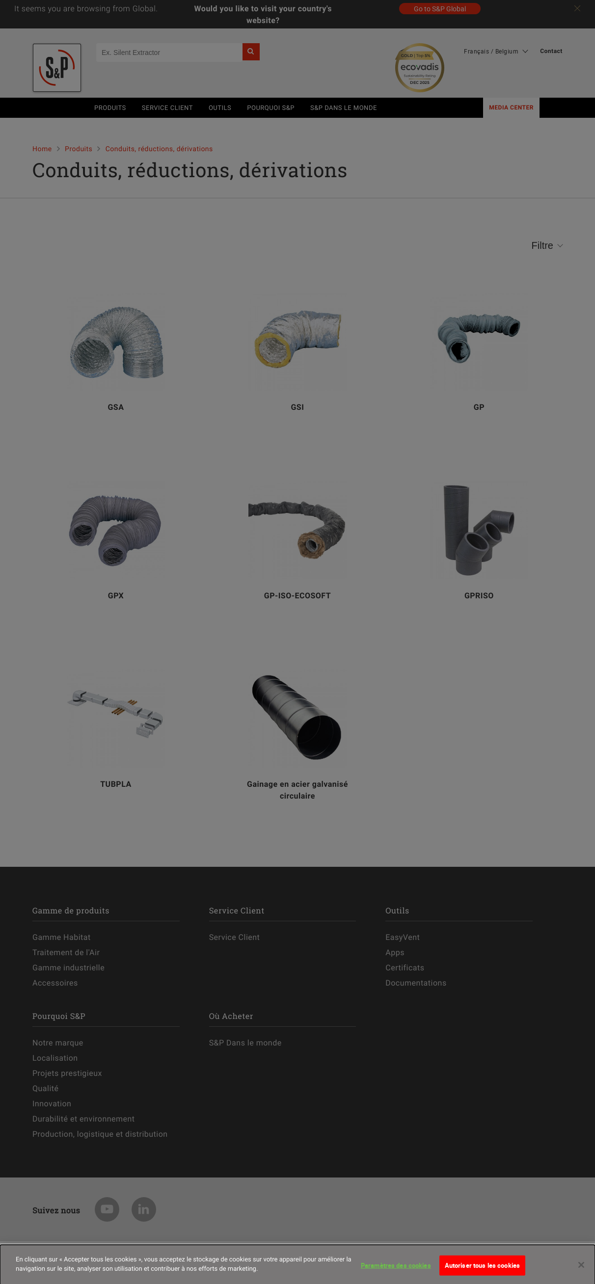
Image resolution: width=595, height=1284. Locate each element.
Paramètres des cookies (396, 1268)
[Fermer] (581, 1268)
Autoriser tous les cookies (482, 1268)
